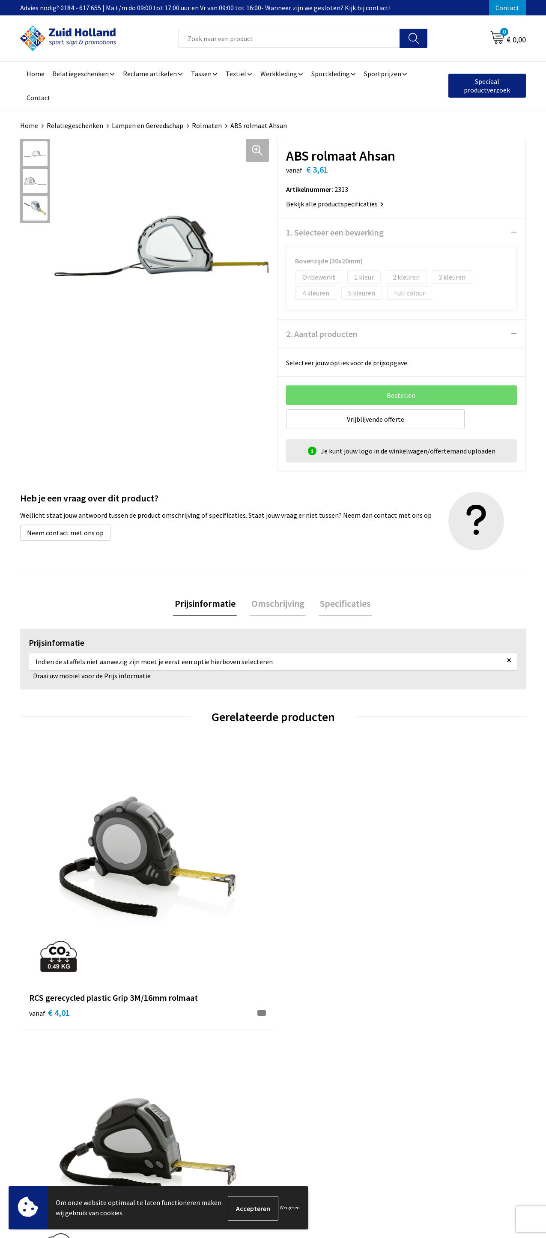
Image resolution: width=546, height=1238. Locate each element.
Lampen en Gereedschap (147, 125)
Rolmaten (207, 125)
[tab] (208, 604)
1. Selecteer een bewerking (335, 232)
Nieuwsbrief (236, 1039)
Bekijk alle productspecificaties (334, 203)
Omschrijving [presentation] (277, 604)
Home (29, 125)
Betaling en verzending (253, 1052)
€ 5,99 (302, 897)
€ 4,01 (49, 897)
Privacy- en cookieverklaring (447, 1039)
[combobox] (289, 38)
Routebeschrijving (246, 1065)
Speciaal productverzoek (487, 85)
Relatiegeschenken (75, 125)
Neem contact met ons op (65, 532)
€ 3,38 (429, 884)
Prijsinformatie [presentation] (208, 604)
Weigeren (290, 1208)
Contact (507, 7)
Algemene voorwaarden (440, 1026)
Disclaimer (421, 1052)
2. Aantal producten (322, 333)
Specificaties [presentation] (342, 604)
